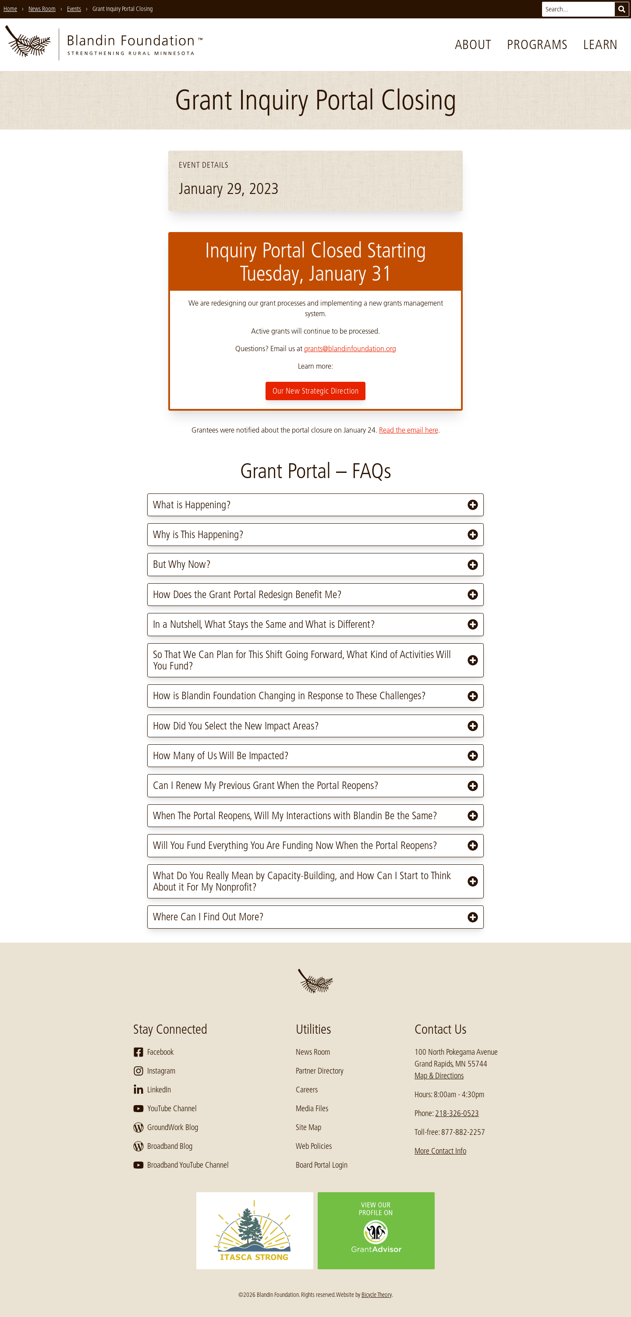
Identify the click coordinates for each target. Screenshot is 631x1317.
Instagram (154, 1071)
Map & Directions (439, 1076)
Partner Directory (320, 1071)
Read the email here (408, 430)
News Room (313, 1052)
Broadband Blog (162, 1146)
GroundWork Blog (165, 1127)
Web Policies (314, 1146)
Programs (537, 45)
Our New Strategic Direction (315, 391)
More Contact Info (440, 1151)
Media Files (312, 1108)
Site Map (308, 1127)
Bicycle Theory (377, 1295)
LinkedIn (152, 1090)
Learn (600, 45)
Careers (307, 1090)
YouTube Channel (165, 1108)
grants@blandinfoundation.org (350, 348)
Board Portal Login (321, 1165)
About (473, 45)
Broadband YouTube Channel (181, 1165)
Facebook (153, 1052)
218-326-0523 (457, 1113)
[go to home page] (103, 44)
